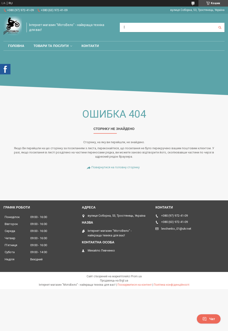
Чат (208, 319)
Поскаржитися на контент (134, 284)
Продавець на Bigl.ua (114, 280)
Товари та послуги (51, 46)
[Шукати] (220, 27)
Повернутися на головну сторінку (115, 167)
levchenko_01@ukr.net (176, 228)
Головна (16, 46)
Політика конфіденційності (171, 284)
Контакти (90, 46)
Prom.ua (136, 276)
